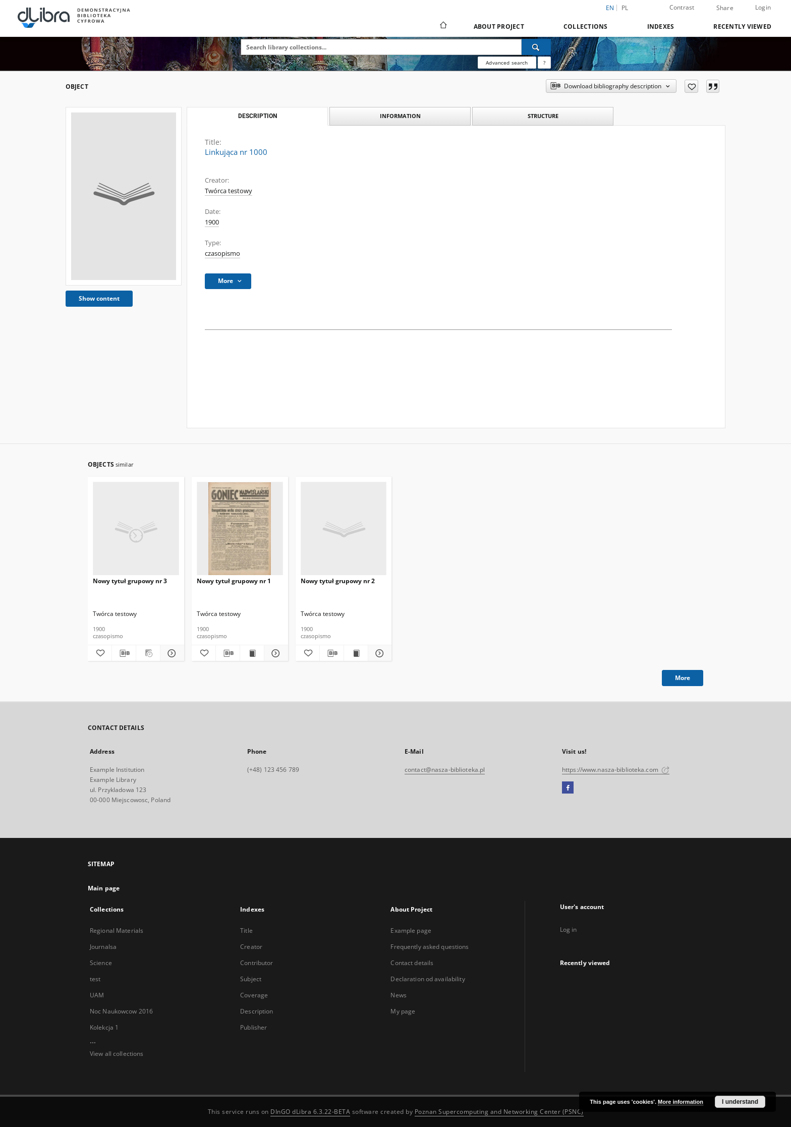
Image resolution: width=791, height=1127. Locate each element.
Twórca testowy (228, 191)
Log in (568, 929)
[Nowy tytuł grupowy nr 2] (343, 529)
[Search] (536, 47)
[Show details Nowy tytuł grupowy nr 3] (171, 653)
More (682, 677)
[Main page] (442, 26)
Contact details (411, 963)
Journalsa (103, 946)
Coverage (254, 995)
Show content (99, 298)
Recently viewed (742, 26)
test (95, 979)
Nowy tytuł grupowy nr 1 (234, 581)
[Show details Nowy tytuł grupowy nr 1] (275, 653)
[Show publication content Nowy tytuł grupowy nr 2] (356, 653)
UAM (97, 995)
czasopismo (222, 253)
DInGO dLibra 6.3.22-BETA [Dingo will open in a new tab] (310, 1111)
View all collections (116, 1053)
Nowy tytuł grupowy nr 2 (338, 581)
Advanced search (507, 62)
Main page (104, 888)
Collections (585, 26)
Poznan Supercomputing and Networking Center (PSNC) (499, 1111)
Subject (250, 979)
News (398, 995)
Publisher (253, 1027)
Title (246, 930)
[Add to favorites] (691, 86)
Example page (410, 930)
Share (724, 8)
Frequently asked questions (429, 946)
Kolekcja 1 (104, 1027)
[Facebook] (568, 788)
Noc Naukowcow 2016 (121, 1011)
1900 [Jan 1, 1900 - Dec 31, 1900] (212, 222)
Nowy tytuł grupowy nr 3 (130, 581)
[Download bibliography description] (124, 653)
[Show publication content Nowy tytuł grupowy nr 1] (252, 653)
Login (763, 7)
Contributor (256, 963)
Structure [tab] (543, 116)
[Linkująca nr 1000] (123, 196)
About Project (499, 26)
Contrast (682, 7)
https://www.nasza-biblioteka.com (615, 769)
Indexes (660, 26)
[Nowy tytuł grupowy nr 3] (136, 529)
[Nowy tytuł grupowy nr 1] (239, 529)
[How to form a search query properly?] (544, 63)
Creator (251, 946)
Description (256, 1011)
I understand (740, 1101)
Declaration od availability (427, 979)
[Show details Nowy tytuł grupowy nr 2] (378, 653)
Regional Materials (116, 930)
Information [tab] (400, 116)
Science (101, 963)
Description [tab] (257, 116)
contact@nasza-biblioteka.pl (445, 769)
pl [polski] (625, 8)
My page (402, 1011)
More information (680, 1102)
